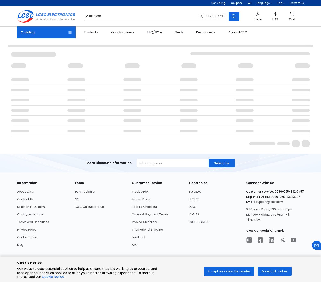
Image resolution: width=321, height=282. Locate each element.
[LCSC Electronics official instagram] (249, 240)
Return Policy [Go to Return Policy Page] (141, 199)
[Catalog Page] (46, 32)
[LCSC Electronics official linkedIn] (271, 240)
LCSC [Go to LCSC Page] (192, 207)
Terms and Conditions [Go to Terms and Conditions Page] (33, 222)
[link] (90, 32)
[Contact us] (316, 246)
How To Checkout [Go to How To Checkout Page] (144, 207)
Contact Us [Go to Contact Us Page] (25, 199)
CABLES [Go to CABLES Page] (194, 214)
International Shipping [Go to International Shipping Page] (147, 229)
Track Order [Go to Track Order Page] (140, 192)
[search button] (234, 16)
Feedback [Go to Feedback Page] (139, 237)
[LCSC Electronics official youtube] (293, 240)
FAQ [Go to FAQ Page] (135, 245)
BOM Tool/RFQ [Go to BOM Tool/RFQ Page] (85, 192)
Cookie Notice (53, 276)
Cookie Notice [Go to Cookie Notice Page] (27, 237)
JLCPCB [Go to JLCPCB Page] (194, 199)
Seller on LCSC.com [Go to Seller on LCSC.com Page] (31, 207)
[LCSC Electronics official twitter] (282, 240)
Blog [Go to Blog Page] (20, 245)
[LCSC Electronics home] (46, 16)
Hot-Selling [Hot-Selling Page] (218, 3)
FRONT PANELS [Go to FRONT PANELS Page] (199, 222)
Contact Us (297, 3)
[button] (264, 3)
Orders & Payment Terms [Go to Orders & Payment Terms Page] (150, 214)
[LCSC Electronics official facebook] (260, 240)
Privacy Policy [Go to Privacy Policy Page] (26, 229)
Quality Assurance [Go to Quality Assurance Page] (30, 214)
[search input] (138, 16)
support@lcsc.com (269, 202)
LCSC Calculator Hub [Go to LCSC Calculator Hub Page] (89, 207)
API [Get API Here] (250, 3)
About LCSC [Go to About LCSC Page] (25, 192)
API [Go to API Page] (77, 199)
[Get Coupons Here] (237, 3)
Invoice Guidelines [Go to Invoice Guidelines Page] (145, 222)
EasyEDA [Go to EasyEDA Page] (195, 192)
